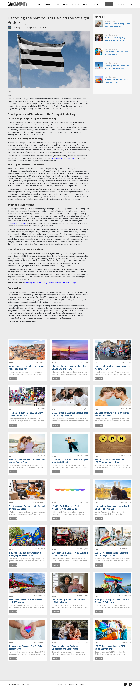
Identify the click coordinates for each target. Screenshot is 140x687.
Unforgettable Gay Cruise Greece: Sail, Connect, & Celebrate (112, 600)
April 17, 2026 (83, 362)
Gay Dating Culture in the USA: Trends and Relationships (112, 414)
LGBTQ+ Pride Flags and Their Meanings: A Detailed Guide (65, 507)
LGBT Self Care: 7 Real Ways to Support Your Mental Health (70, 460)
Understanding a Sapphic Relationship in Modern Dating (69, 600)
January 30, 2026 (125, 502)
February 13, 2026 (39, 502)
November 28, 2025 (82, 595)
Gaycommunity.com (21, 684)
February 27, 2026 (82, 456)
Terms (81, 684)
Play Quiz (120, 4)
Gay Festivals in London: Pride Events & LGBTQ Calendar (70, 554)
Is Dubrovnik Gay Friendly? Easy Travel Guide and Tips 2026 (26, 367)
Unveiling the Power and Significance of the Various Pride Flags (50, 282)
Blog (109, 4)
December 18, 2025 (39, 595)
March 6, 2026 (40, 456)
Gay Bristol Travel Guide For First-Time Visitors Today (112, 367)
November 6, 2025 (125, 595)
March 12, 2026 (126, 409)
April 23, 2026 (40, 362)
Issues (86, 4)
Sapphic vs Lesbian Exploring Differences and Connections (65, 647)
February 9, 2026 (82, 502)
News (47, 4)
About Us (73, 684)
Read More (13, 378)
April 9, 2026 (126, 362)
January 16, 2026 (82, 549)
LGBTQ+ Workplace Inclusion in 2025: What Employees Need (111, 554)
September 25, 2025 (82, 642)
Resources (97, 4)
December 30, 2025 (125, 549)
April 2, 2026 (41, 409)
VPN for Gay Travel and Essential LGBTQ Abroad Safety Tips (109, 460)
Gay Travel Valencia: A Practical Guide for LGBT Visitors (26, 600)
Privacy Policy (61, 684)
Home (38, 4)
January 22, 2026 (39, 549)
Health (75, 4)
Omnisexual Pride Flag (17, 223)
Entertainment (61, 4)
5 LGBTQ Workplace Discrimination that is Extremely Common (70, 414)
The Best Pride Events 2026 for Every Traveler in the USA (26, 414)
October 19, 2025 (39, 642)
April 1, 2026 (84, 409)
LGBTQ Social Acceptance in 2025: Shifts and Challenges (110, 647)
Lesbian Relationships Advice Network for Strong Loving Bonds (112, 507)
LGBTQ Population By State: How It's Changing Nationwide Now (26, 554)
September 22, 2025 (124, 642)
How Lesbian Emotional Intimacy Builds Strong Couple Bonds (27, 460)
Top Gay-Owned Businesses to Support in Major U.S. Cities (27, 507)
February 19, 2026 (125, 456)
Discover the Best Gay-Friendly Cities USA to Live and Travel (69, 367)
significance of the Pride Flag (62, 158)
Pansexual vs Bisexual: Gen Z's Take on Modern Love (27, 647)
